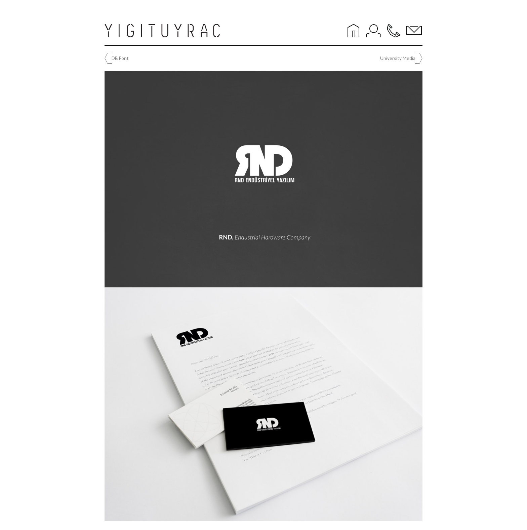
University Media (397, 58)
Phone (394, 30)
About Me (373, 30)
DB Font (120, 58)
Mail (414, 30)
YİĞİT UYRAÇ (163, 30)
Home (353, 30)
